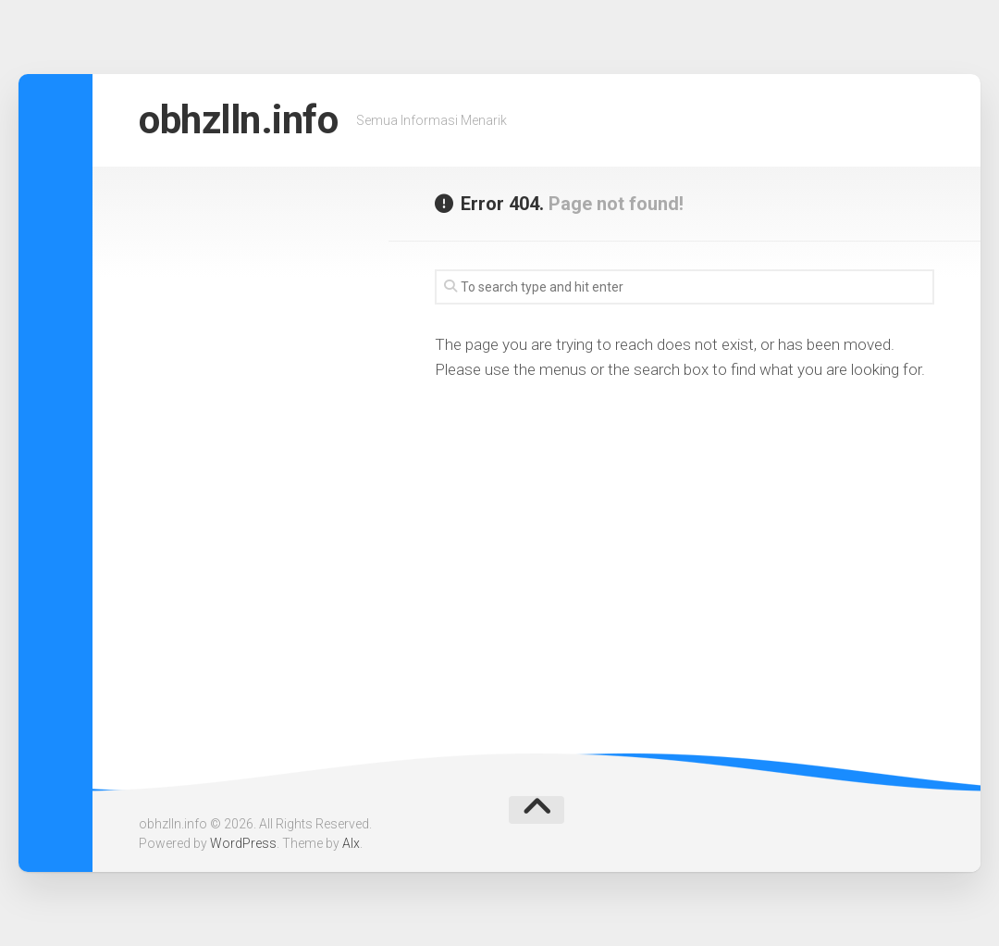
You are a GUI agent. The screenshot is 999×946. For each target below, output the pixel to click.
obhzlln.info (238, 120)
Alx (351, 843)
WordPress (243, 843)
